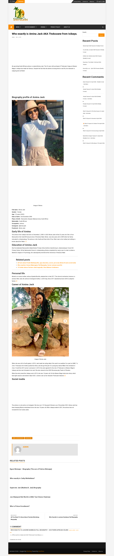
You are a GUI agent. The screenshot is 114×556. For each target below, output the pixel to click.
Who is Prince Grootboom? (20, 506)
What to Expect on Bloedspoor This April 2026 (93, 143)
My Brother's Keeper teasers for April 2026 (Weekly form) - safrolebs (93, 137)
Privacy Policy (77, 1)
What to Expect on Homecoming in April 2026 (93, 130)
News (17, 27)
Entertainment (30, 27)
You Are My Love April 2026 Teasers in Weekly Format (93, 51)
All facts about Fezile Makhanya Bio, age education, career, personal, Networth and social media (47, 263)
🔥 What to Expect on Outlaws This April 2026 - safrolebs (93, 124)
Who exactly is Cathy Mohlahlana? (22, 478)
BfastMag (29, 551)
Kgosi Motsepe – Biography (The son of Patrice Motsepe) (31, 469)
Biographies (28, 438)
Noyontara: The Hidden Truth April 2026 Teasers (92, 63)
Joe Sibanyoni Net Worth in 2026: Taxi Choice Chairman (30, 497)
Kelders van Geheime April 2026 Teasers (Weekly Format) (92, 57)
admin (13, 37)
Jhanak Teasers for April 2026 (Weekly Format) (92, 90)
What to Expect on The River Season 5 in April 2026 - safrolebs (93, 112)
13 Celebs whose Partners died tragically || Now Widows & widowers (38, 267)
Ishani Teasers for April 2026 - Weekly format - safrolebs (93, 83)
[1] (25, 241)
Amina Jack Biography (18, 438)
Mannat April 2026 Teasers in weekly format (93, 45)
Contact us (85, 1)
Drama (43, 27)
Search (84, 32)
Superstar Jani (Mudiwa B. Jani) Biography (25, 488)
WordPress (41, 551)
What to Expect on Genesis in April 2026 (92, 118)
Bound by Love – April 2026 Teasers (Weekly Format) (93, 69)
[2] (16, 281)
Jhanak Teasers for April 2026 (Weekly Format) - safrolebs (92, 97)
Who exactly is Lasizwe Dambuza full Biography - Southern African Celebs (39, 530)
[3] (65, 375)
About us (92, 1)
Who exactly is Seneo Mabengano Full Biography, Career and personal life (40, 265)
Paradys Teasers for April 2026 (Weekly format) (92, 105)
